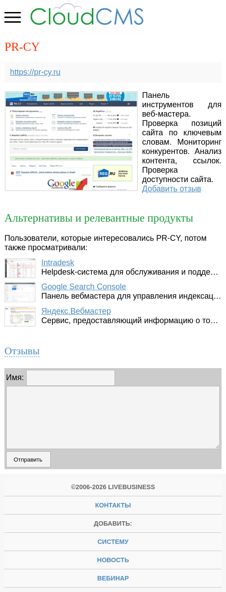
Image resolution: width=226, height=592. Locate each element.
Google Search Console (83, 286)
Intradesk (57, 262)
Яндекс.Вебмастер (76, 311)
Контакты (113, 505)
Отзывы (22, 351)
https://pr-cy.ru (35, 72)
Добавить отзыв (171, 188)
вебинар (113, 578)
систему (112, 541)
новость (113, 560)
